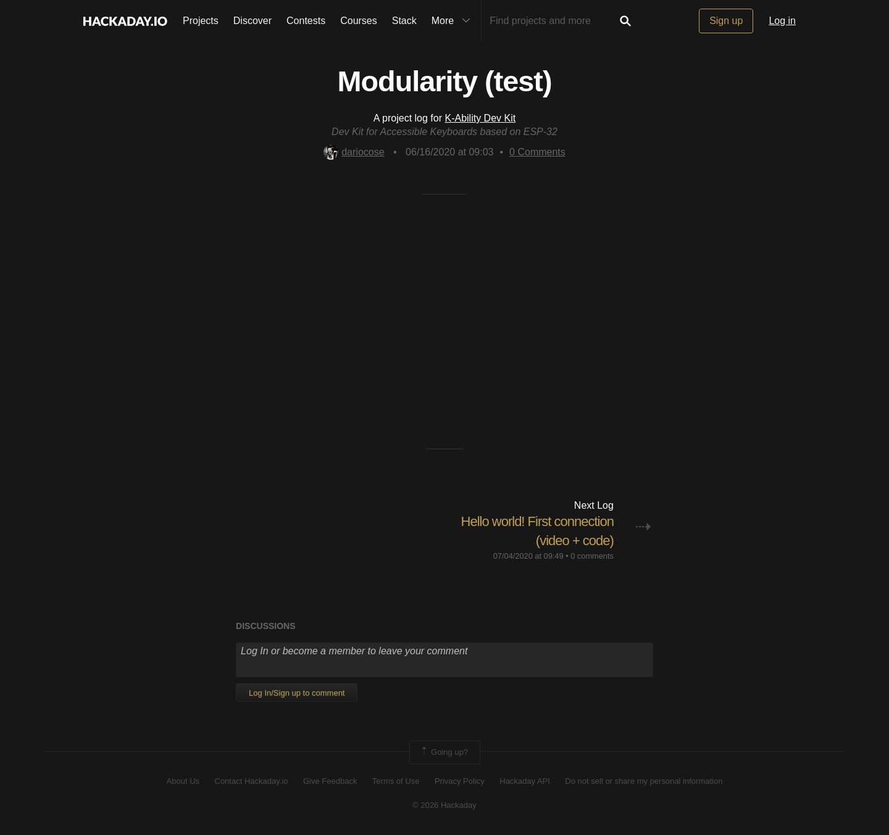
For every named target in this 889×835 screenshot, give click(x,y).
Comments (537, 152)
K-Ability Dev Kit (479, 118)
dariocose (353, 152)
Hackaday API (524, 781)
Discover (252, 20)
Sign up (726, 20)
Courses (358, 20)
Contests (305, 20)
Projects (201, 20)
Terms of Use (396, 781)
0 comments (592, 556)
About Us (183, 781)
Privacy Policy (460, 781)
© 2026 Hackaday (444, 805)
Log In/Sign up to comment (296, 692)
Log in (782, 20)
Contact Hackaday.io (251, 781)
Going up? (444, 752)
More (454, 21)
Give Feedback (330, 781)
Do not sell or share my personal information (643, 781)
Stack (404, 20)
